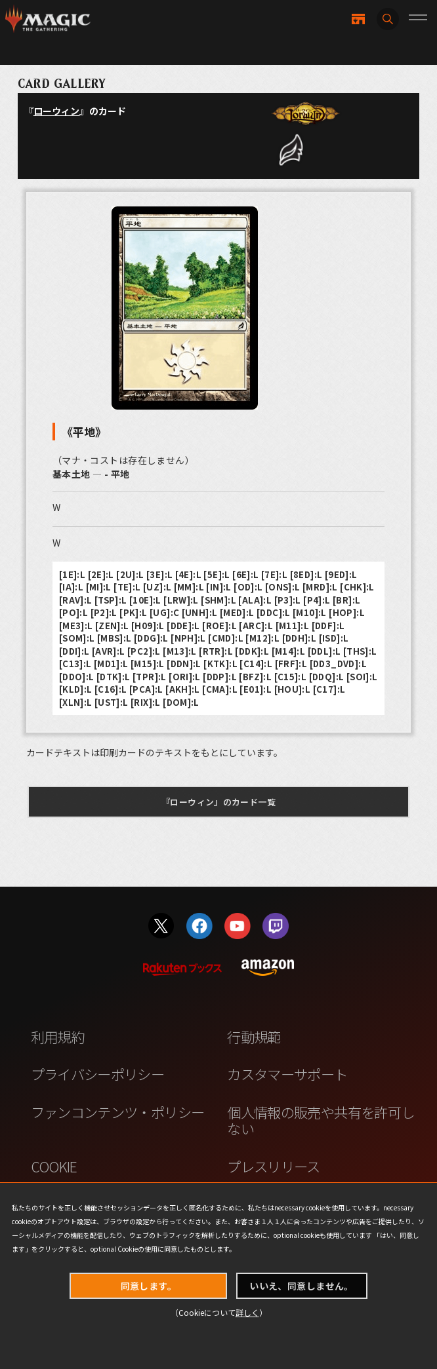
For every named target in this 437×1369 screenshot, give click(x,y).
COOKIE (54, 1166)
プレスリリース (273, 1166)
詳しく (247, 1312)
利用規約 (57, 1036)
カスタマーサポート (287, 1074)
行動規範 (253, 1036)
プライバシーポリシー (98, 1074)
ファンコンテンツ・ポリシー (118, 1112)
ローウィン (56, 110)
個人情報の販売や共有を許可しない (320, 1120)
